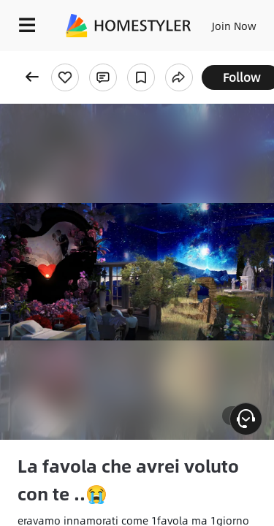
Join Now (234, 26)
